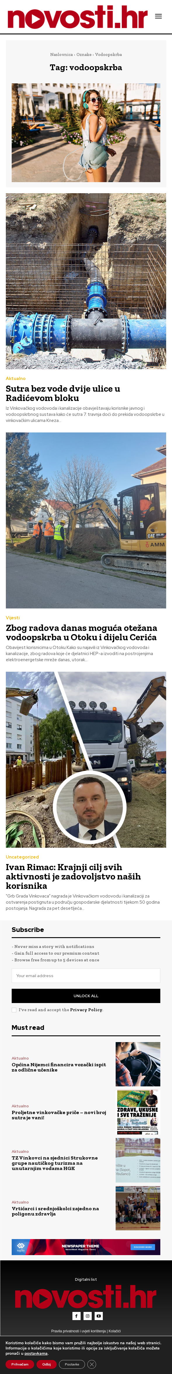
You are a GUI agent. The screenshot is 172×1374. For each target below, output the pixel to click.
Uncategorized (22, 857)
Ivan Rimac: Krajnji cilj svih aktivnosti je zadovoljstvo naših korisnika (73, 876)
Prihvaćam (19, 1364)
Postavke (72, 1364)
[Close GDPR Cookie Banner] (91, 1364)
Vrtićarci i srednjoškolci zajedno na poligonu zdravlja (55, 1211)
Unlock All (86, 995)
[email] (86, 975)
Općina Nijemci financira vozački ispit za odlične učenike (59, 1067)
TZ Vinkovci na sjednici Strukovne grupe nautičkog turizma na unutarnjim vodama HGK (55, 1163)
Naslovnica (61, 54)
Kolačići (114, 1331)
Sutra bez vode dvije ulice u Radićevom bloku (63, 393)
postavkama (36, 1353)
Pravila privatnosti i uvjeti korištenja (79, 1331)
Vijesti (13, 618)
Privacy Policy (86, 1009)
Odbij (46, 1364)
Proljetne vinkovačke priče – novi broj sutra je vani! (59, 1115)
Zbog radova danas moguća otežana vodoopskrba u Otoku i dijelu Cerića (81, 632)
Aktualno (16, 379)
